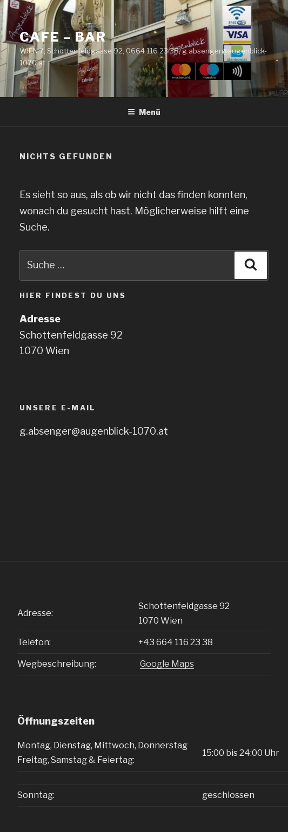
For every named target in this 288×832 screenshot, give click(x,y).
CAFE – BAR (62, 37)
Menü (144, 112)
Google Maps (167, 664)
